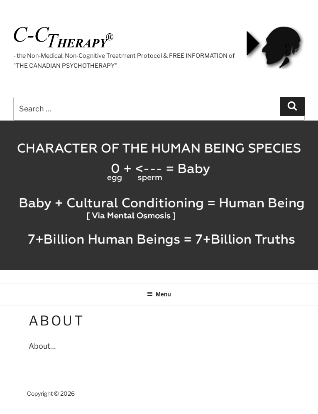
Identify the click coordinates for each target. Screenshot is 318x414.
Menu (159, 294)
